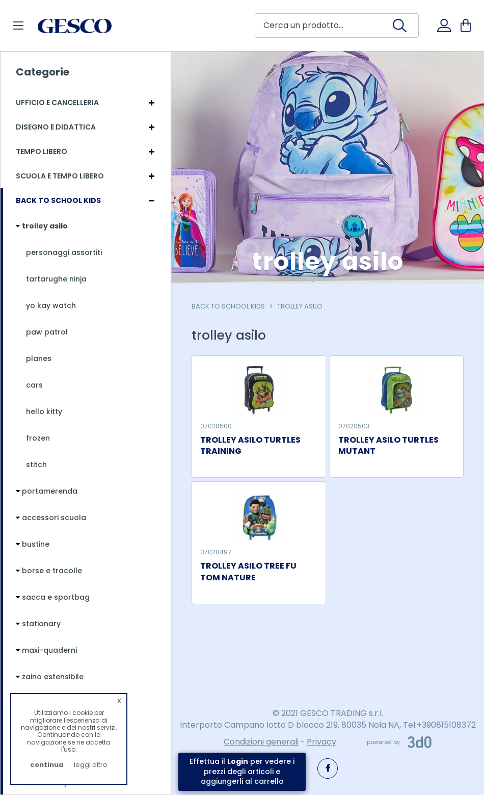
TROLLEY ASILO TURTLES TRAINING (250, 445)
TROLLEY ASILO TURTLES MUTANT (388, 445)
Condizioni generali (261, 742)
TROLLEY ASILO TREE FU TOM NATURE (248, 571)
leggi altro (90, 765)
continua (47, 765)
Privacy (321, 742)
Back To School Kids (228, 306)
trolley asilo (299, 306)
